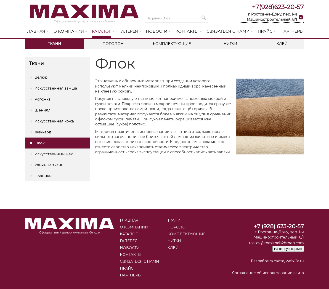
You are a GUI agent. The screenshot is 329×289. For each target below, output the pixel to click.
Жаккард (42, 132)
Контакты (187, 31)
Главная (35, 31)
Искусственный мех (53, 154)
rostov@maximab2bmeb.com (276, 243)
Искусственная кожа (54, 121)
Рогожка (42, 99)
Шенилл (42, 110)
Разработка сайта (267, 261)
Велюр (41, 77)
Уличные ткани (49, 165)
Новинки (43, 176)
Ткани (54, 44)
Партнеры (292, 31)
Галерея (128, 31)
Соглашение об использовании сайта (268, 273)
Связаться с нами (228, 31)
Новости (156, 31)
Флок (39, 143)
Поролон (113, 44)
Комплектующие (172, 44)
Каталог (101, 31)
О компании (68, 31)
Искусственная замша (55, 88)
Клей (281, 44)
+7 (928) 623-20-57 (279, 226)
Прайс (265, 31)
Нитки (230, 44)
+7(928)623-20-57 (278, 7)
